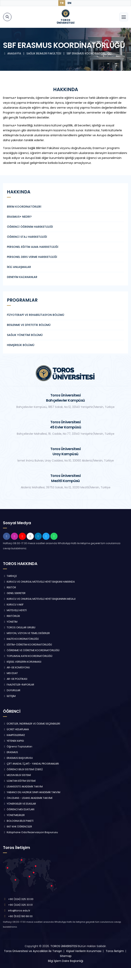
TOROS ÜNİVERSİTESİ (63, 946)
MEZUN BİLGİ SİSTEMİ (17, 775)
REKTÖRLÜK (11, 616)
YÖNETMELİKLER (14, 815)
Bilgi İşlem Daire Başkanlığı (65, 961)
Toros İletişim (115, 951)
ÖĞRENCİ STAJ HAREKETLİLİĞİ (27, 237)
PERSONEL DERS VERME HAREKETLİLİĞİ (32, 257)
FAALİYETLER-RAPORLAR (18, 684)
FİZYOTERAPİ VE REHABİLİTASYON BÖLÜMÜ (35, 315)
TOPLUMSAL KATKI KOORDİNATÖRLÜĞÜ (27, 656)
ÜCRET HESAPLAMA (16, 729)
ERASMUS (10, 752)
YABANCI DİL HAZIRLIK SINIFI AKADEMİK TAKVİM (31, 792)
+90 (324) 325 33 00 (20, 899)
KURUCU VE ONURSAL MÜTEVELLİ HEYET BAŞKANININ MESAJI (39, 599)
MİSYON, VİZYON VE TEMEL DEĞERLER (26, 633)
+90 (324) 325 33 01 (20, 904)
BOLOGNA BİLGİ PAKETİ (18, 821)
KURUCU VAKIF (13, 604)
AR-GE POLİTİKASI (15, 679)
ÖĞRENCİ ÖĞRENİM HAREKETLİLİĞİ (30, 227)
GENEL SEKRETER (14, 593)
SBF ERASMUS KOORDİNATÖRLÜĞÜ (89, 53)
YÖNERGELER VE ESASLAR (19, 803)
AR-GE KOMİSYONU (16, 667)
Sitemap (66, 956)
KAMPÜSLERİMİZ (14, 735)
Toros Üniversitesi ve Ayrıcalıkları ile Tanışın (33, 951)
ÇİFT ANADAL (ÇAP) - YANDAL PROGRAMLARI (31, 763)
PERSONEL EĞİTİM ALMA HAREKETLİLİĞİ (32, 247)
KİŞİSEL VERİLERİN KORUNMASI (22, 661)
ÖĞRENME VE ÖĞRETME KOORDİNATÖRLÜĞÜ (31, 650)
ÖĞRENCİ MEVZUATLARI (18, 809)
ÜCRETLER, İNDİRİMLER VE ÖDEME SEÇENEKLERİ (31, 723)
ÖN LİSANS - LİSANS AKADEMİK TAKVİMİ (27, 798)
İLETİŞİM (9, 696)
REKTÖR (9, 587)
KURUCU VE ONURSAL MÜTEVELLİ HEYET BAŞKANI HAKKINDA (39, 581)
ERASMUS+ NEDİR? (19, 217)
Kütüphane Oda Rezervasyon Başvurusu (30, 832)
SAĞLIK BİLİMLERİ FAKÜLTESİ (44, 53)
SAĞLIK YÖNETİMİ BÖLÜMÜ (25, 335)
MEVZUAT (10, 673)
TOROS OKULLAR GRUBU (19, 627)
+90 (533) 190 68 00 (20, 916)
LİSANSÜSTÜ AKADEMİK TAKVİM (23, 786)
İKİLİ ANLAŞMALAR (19, 267)
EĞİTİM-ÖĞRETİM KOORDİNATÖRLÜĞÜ (27, 644)
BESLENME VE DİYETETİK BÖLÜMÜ (29, 325)
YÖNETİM (10, 621)
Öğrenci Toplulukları (17, 746)
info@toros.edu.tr (19, 910)
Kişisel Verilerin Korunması (83, 951)
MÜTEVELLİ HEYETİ (15, 610)
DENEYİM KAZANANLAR (22, 277)
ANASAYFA (12, 53)
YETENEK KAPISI (13, 740)
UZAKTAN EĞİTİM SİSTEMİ (19, 780)
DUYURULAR (11, 690)
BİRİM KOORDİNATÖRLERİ (24, 207)
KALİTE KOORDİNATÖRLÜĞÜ (21, 639)
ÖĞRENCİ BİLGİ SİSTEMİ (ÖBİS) (23, 769)
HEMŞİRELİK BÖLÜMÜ (20, 345)
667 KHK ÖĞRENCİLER (17, 826)
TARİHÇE (10, 576)
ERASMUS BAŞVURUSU (18, 758)
